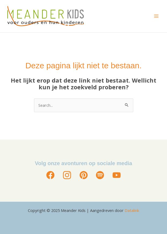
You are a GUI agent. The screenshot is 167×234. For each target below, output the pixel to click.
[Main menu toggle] (156, 16)
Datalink (132, 210)
